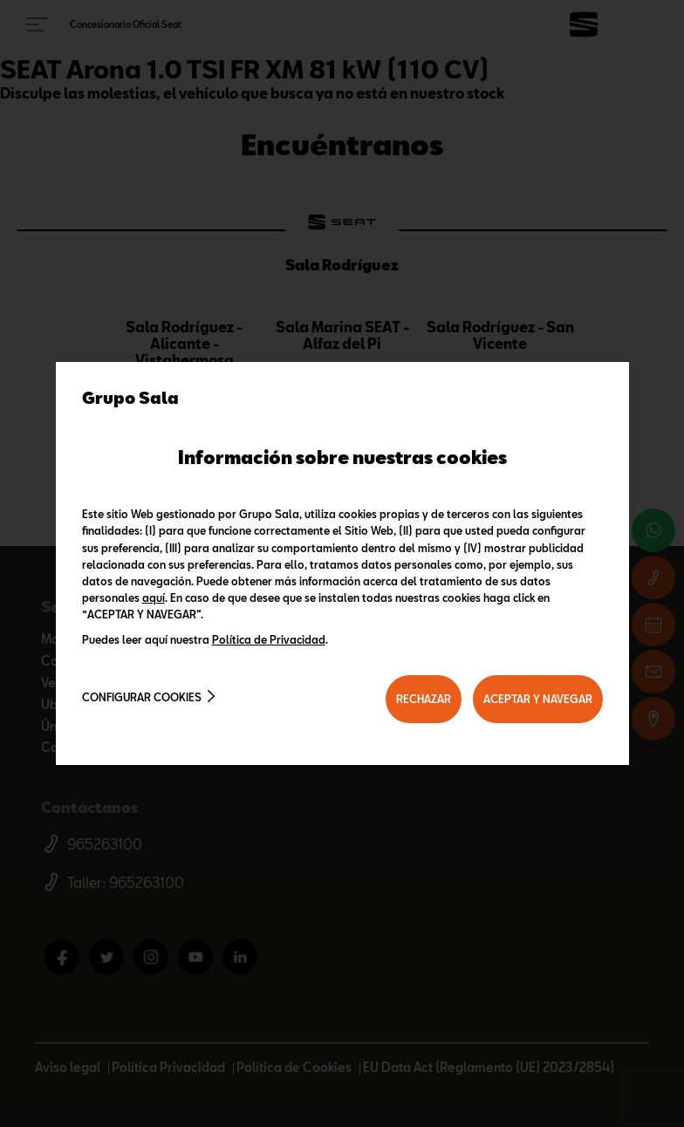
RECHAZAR (423, 699)
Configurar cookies (142, 697)
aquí (153, 597)
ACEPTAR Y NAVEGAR (537, 699)
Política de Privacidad (268, 639)
